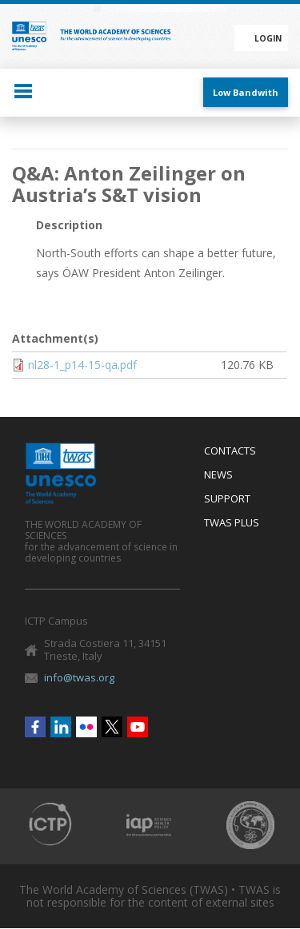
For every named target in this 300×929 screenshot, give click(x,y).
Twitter (112, 727)
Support (227, 499)
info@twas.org (79, 677)
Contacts (230, 451)
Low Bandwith (245, 92)
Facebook (35, 727)
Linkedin (60, 727)
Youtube (137, 727)
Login (268, 38)
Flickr (86, 727)
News (218, 475)
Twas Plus (231, 523)
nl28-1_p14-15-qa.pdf (82, 364)
